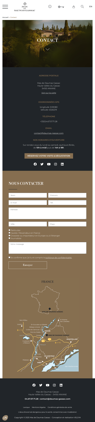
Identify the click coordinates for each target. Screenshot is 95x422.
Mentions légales (38, 407)
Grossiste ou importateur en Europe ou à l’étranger (35, 236)
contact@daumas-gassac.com (48, 133)
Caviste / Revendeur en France (25, 233)
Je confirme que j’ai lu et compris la (41, 257)
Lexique (26, 407)
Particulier (15, 230)
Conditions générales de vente (60, 407)
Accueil (5, 17)
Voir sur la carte (48, 93)
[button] (82, 7)
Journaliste (16, 238)
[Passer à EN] (91, 6)
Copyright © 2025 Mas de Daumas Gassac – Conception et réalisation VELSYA (47, 417)
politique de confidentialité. (58, 257)
